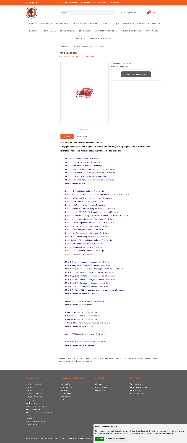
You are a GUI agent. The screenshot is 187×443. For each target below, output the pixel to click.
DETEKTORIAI (78, 358)
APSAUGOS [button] (127, 23)
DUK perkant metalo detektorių (85, 23)
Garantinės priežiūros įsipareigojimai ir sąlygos (39, 413)
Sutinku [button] (100, 439)
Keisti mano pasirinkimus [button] (115, 439)
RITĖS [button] (105, 23)
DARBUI (89, 358)
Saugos (155, 358)
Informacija (32, 378)
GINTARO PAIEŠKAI (67, 31)
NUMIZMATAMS (151, 31)
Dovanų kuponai (66, 393)
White (68, 361)
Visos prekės (65, 384)
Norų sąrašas (100, 390)
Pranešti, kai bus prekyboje (136, 74)
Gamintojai (64, 390)
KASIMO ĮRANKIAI (49, 31)
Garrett (140, 358)
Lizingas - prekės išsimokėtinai (36, 406)
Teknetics (109, 358)
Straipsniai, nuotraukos (34, 393)
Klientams (100, 378)
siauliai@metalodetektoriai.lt (94, 2)
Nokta (147, 358)
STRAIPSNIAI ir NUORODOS (100, 38)
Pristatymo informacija (34, 397)
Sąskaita (29, 418)
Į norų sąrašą (84, 130)
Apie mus (29, 390)
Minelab (62, 358)
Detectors (87, 361)
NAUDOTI (132, 358)
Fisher (69, 358)
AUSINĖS (140, 23)
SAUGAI (62, 361)
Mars (95, 358)
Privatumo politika (32, 400)
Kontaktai (115, 2)
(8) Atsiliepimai (83, 137)
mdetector (135, 390)
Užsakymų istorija (101, 387)
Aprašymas (67, 137)
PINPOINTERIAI (62, 23)
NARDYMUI (33, 31)
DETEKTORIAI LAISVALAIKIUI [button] (39, 23)
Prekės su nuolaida (67, 387)
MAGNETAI (80, 38)
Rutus (101, 358)
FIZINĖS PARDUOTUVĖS (34, 384)
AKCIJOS (115, 23)
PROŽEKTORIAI (85, 31)
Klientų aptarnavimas (72, 378)
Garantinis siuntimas (33, 409)
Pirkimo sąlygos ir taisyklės (35, 421)
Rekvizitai (29, 387)
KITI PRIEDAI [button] (153, 23)
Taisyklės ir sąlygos (32, 403)
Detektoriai (77, 361)
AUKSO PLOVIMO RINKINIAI (106, 31)
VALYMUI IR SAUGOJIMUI (131, 31)
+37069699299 (69, 2)
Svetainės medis (66, 397)
